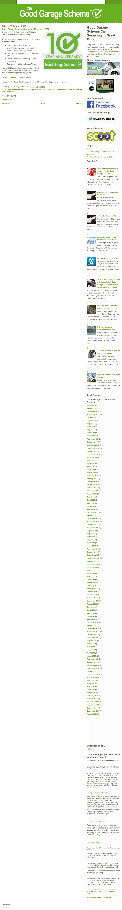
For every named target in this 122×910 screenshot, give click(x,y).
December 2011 (93, 628)
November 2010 (93, 668)
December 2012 (93, 592)
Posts (91, 749)
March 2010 (91, 693)
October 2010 (92, 671)
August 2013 (92, 567)
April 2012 (91, 616)
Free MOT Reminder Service (108, 258)
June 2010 (91, 683)
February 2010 (92, 696)
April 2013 (91, 580)
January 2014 (92, 552)
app (9, 90)
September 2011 (93, 638)
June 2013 (91, 573)
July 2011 (90, 644)
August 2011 (92, 641)
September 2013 (93, 564)
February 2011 (92, 659)
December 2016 (93, 445)
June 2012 (91, 610)
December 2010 (93, 665)
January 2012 (92, 625)
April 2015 (91, 506)
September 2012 (93, 601)
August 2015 (92, 494)
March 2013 (91, 583)
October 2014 (92, 524)
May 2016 (90, 466)
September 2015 (93, 491)
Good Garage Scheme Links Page (102, 157)
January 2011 (92, 662)
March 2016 (91, 472)
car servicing (29, 90)
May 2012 (90, 613)
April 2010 (91, 689)
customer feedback (42, 90)
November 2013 (93, 558)
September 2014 (93, 528)
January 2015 (92, 515)
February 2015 (92, 512)
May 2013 (90, 576)
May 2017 (90, 430)
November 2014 (93, 521)
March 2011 (91, 656)
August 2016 (92, 457)
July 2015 (90, 497)
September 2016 (93, 454)
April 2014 (91, 543)
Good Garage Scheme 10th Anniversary (66, 90)
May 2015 (90, 503)
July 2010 (90, 680)
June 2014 (91, 537)
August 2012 (92, 604)
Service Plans (12, 91)
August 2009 (92, 714)
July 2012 (90, 607)
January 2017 (92, 442)
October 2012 (92, 598)
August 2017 (92, 421)
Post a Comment (8, 100)
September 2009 (93, 711)
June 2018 (91, 405)
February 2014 (92, 549)
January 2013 (92, 589)
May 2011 (90, 650)
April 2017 (91, 433)
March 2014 (91, 546)
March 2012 (91, 619)
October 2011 (92, 635)
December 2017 (93, 411)
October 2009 (92, 708)
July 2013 (90, 570)
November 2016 (93, 448)
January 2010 (92, 699)
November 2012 (93, 595)
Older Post (79, 103)
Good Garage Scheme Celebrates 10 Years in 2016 (25, 29)
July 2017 (90, 424)
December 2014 (93, 518)
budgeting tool (17, 90)
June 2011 (91, 647)
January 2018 (92, 408)
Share (5, 908)
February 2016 (92, 476)
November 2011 (93, 631)
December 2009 (93, 702)
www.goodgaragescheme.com (99, 897)
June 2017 (91, 427)
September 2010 (93, 674)
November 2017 (93, 414)
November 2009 (93, 705)
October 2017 (92, 417)
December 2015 (93, 482)
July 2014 (90, 534)
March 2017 (91, 436)
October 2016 (92, 451)
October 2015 (92, 488)
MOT (4, 91)
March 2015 (91, 509)
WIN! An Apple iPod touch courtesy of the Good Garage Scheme (107, 171)
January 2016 (92, 479)
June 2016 (91, 463)
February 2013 (92, 586)
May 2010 (90, 686)
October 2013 (92, 561)
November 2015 (93, 485)
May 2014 (90, 540)
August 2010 (92, 677)
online (13, 77)
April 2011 (91, 653)
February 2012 (92, 622)
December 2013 (93, 555)
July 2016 (90, 460)
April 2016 (91, 469)
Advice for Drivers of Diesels (108, 216)
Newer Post (6, 103)
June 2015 (91, 500)
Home (43, 103)
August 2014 (92, 531)
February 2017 (92, 439)
